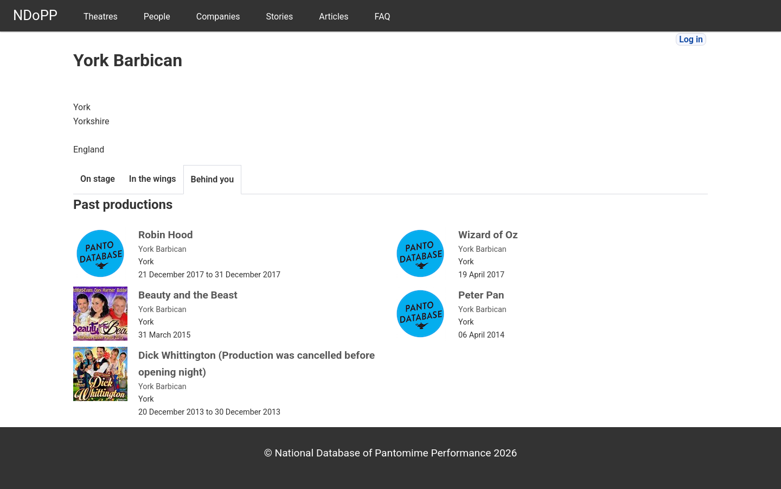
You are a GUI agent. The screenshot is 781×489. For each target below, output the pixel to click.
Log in (691, 39)
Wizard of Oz (488, 234)
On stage (97, 179)
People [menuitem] (157, 16)
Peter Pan (481, 295)
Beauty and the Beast (188, 295)
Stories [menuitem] (279, 16)
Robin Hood (165, 234)
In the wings (152, 179)
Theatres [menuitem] (101, 16)
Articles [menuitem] (333, 16)
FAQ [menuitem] (382, 16)
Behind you (212, 179)
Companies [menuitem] (218, 16)
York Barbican (162, 249)
